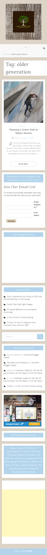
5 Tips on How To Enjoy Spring (20, 317)
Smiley (9, 386)
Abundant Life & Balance (17, 362)
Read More (23, 164)
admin (18, 138)
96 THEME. (28, 551)
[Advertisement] (23, 513)
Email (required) (37, 204)
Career (23, 126)
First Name (36, 213)
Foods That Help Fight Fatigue (20, 304)
